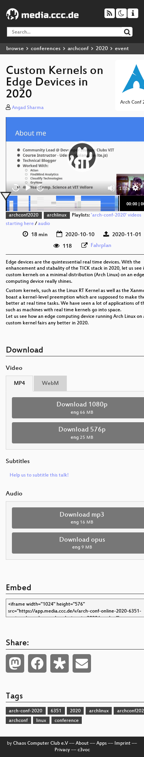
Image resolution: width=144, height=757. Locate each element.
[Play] (28, 188)
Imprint (122, 743)
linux (41, 720)
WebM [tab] (50, 383)
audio (44, 224)
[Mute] (111, 188)
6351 (56, 711)
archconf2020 (23, 215)
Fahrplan (101, 245)
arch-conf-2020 (25, 711)
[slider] (62, 203)
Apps (101, 743)
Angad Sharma (28, 108)
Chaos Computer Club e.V (40, 743)
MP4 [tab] (19, 383)
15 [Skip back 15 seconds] (16, 188)
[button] (82, 156)
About (82, 743)
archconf (78, 48)
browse (15, 48)
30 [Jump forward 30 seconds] (40, 188)
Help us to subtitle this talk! (39, 475)
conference (67, 720)
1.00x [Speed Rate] (124, 188)
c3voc (84, 750)
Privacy (62, 750)
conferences (46, 48)
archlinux (56, 215)
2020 (102, 48)
